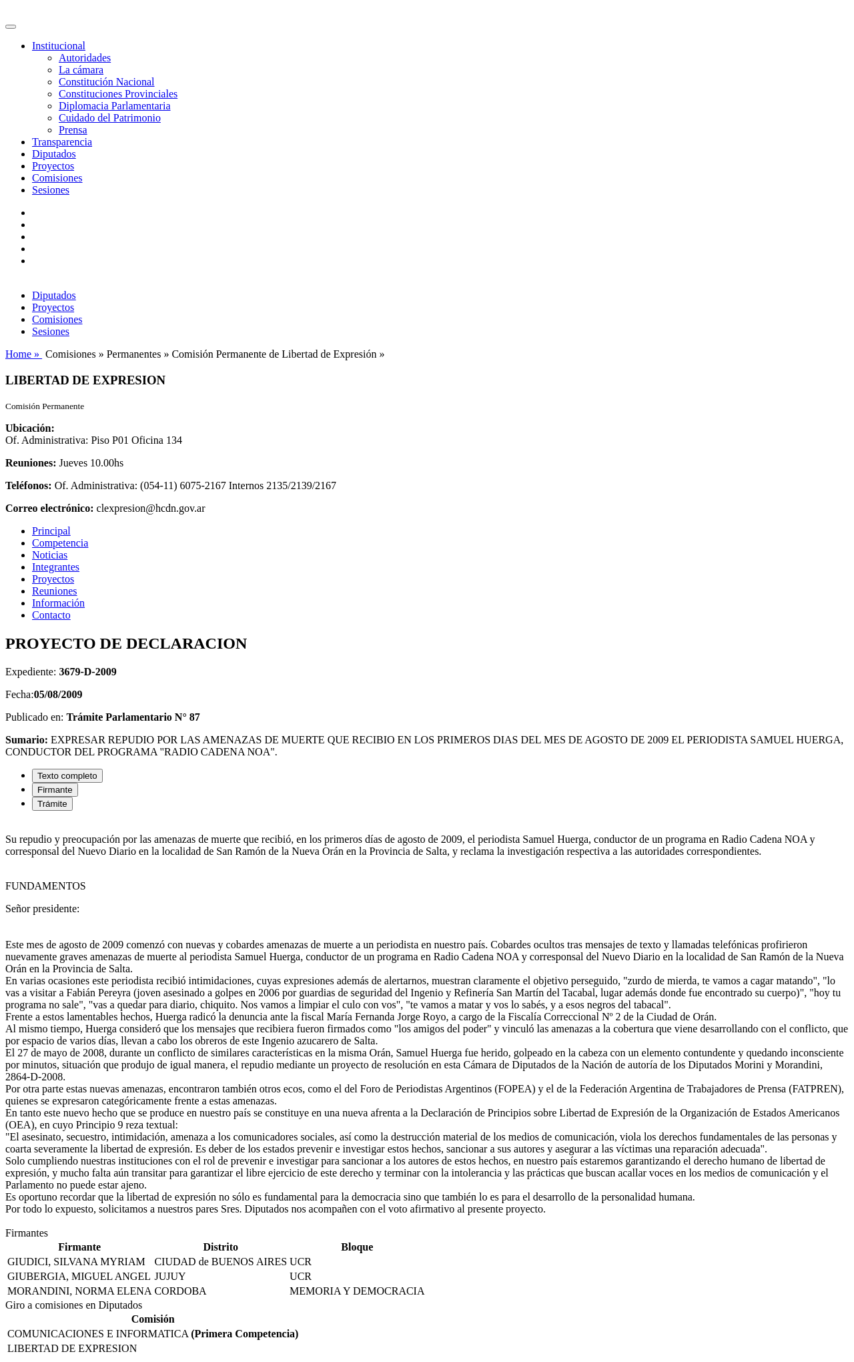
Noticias (49, 555)
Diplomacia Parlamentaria (114, 105)
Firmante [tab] (55, 790)
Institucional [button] (58, 45)
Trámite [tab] (52, 804)
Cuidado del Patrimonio (110, 117)
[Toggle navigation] (10, 27)
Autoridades (85, 57)
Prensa (73, 129)
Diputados (54, 153)
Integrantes (55, 567)
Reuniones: (30, 462)
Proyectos (53, 166)
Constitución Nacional (107, 81)
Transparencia (62, 141)
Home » (23, 354)
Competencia (60, 543)
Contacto (51, 615)
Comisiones (57, 178)
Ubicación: (30, 428)
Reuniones (54, 591)
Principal (51, 531)
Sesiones (50, 190)
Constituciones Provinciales (118, 93)
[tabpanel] (427, 1024)
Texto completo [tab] (67, 776)
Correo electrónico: (49, 508)
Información (58, 603)
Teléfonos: (28, 485)
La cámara (81, 69)
